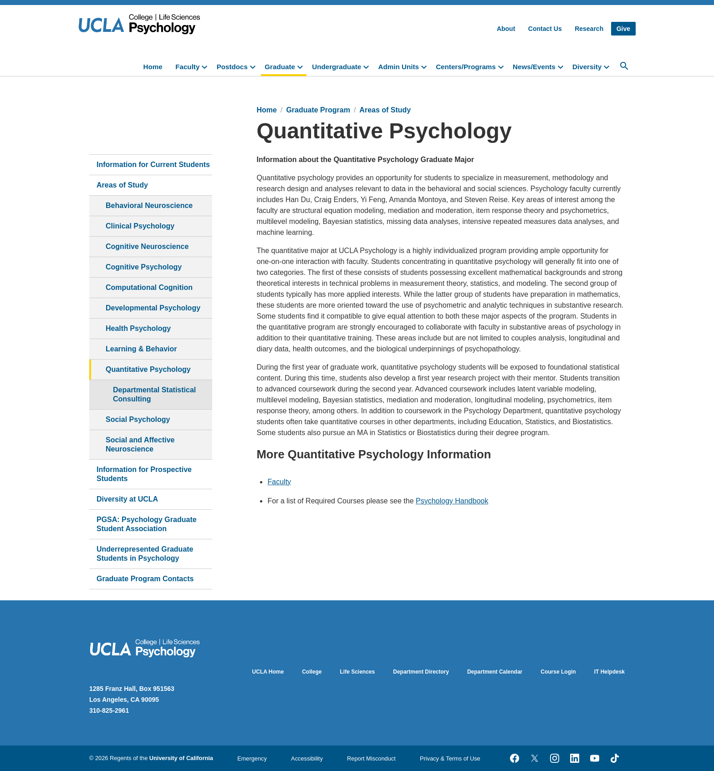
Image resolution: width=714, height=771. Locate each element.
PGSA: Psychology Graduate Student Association (147, 524)
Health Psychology (138, 328)
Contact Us (545, 28)
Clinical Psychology (140, 226)
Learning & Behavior (141, 349)
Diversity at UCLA (127, 499)
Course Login (558, 672)
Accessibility (307, 758)
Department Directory (421, 672)
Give (623, 28)
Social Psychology (138, 419)
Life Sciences (357, 672)
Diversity (587, 67)
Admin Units (398, 67)
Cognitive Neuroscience (147, 246)
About (506, 28)
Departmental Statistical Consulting (154, 394)
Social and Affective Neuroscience (140, 444)
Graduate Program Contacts (145, 579)
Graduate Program (318, 110)
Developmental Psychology (153, 308)
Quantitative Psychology (148, 369)
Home (153, 67)
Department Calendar (494, 672)
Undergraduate (336, 67)
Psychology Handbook (452, 501)
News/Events (534, 67)
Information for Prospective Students (144, 474)
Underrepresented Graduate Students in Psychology (145, 553)
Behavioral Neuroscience (149, 205)
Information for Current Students (153, 164)
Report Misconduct (371, 758)
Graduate (280, 67)
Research (589, 28)
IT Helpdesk (609, 672)
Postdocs (232, 67)
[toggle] (206, 66)
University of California (181, 758)
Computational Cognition (149, 287)
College (311, 672)
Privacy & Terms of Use (450, 758)
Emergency (252, 758)
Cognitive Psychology (144, 267)
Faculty (187, 67)
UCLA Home (268, 672)
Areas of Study (122, 185)
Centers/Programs (466, 67)
